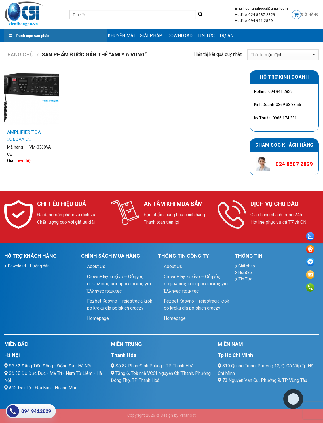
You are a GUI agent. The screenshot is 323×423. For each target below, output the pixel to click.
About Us (96, 266)
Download (180, 35)
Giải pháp (151, 35)
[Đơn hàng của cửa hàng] (283, 54)
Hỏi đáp (245, 272)
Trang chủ (18, 55)
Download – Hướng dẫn (29, 266)
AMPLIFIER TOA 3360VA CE (24, 135)
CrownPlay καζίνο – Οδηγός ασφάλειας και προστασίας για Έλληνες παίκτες (119, 284)
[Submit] (200, 15)
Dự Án (227, 35)
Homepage (98, 318)
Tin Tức (206, 35)
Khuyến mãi (121, 35)
